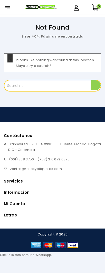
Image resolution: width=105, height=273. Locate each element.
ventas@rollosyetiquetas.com (36, 168)
